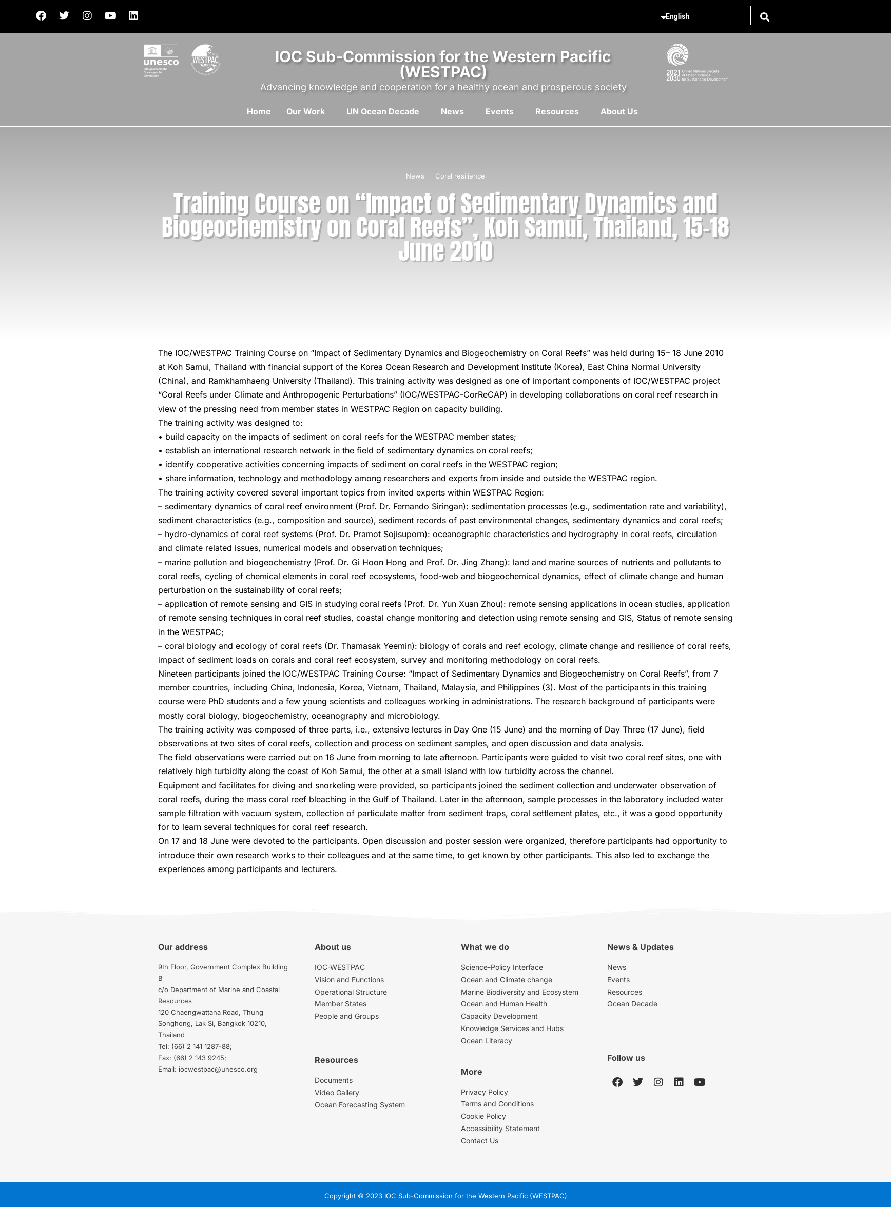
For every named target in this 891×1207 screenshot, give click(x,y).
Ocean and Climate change (506, 979)
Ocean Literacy (486, 1040)
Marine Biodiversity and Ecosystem (519, 991)
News (452, 111)
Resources (557, 111)
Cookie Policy (483, 1116)
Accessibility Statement (500, 1128)
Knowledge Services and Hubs (512, 1028)
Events (500, 111)
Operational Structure (351, 991)
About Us (619, 111)
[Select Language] (704, 17)
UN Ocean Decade (382, 111)
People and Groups (347, 1016)
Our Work (305, 111)
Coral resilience (460, 176)
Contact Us (479, 1140)
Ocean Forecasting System (360, 1104)
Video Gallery (337, 1092)
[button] (764, 16)
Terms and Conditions (497, 1103)
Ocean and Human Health (504, 1003)
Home (259, 111)
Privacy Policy (484, 1091)
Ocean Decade (632, 1003)
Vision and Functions (349, 979)
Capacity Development (499, 1016)
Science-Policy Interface (502, 967)
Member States (340, 1003)
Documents (334, 1080)
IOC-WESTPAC (340, 967)
